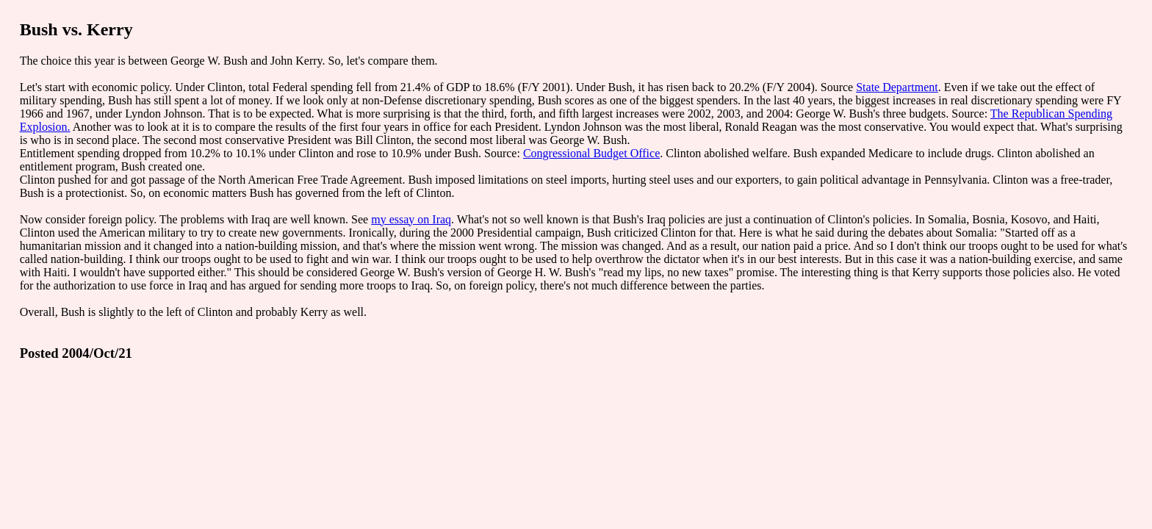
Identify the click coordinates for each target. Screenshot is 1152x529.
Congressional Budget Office (591, 153)
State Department (897, 87)
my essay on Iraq (411, 219)
